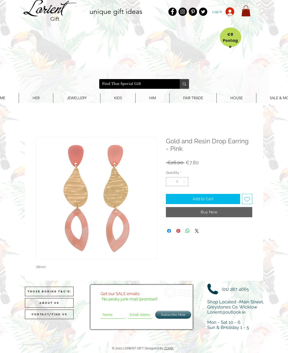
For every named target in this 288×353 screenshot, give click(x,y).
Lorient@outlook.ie (226, 312)
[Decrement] (170, 181)
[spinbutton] (177, 181)
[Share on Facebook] (169, 231)
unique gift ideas (116, 11)
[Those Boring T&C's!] (49, 291)
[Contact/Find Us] (49, 314)
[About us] (49, 303)
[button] (246, 10)
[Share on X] (197, 231)
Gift (55, 19)
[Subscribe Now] (173, 315)
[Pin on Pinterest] (178, 231)
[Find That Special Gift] (136, 84)
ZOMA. (169, 348)
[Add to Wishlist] (247, 199)
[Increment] (184, 181)
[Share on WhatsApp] (187, 231)
